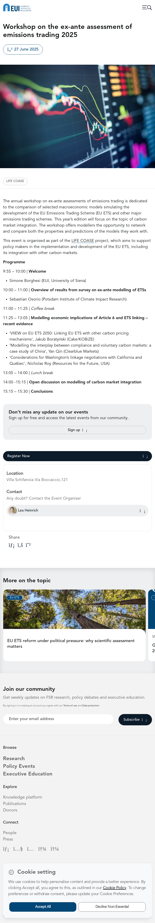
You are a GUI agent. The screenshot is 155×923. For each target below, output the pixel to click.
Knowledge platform (22, 797)
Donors (10, 810)
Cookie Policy (114, 888)
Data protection (90, 706)
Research (14, 758)
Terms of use (70, 706)
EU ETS (14, 597)
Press (8, 839)
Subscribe (135, 720)
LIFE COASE (15, 181)
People (10, 833)
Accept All (43, 907)
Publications (14, 804)
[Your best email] (58, 719)
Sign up (77, 430)
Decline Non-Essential (112, 907)
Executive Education (27, 774)
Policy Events (19, 766)
